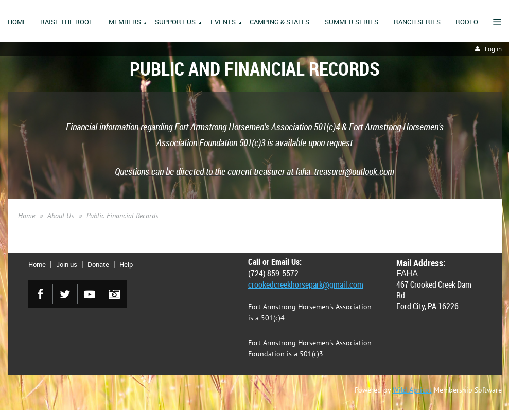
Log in (493, 49)
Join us (66, 264)
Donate (98, 264)
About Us (60, 215)
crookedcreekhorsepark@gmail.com (305, 284)
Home (26, 215)
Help (126, 264)
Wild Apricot (412, 390)
